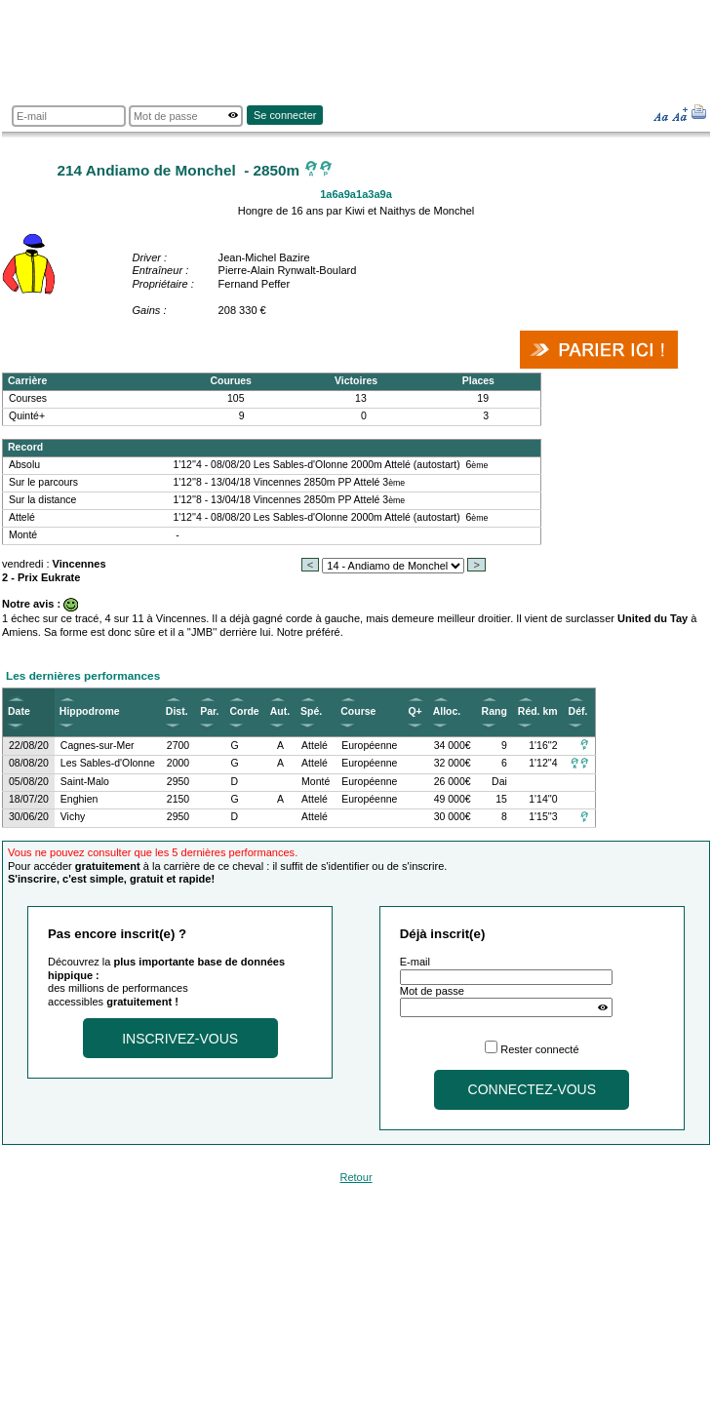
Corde (243, 711)
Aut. (280, 711)
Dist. (177, 711)
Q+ (414, 711)
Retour (355, 1177)
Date (19, 711)
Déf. (578, 711)
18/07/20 (29, 799)
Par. (209, 711)
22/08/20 (29, 745)
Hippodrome (89, 711)
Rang (494, 711)
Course (358, 711)
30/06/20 (29, 816)
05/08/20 (29, 781)
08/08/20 (29, 763)
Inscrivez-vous (180, 1038)
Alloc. (447, 711)
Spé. (311, 711)
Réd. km (538, 711)
